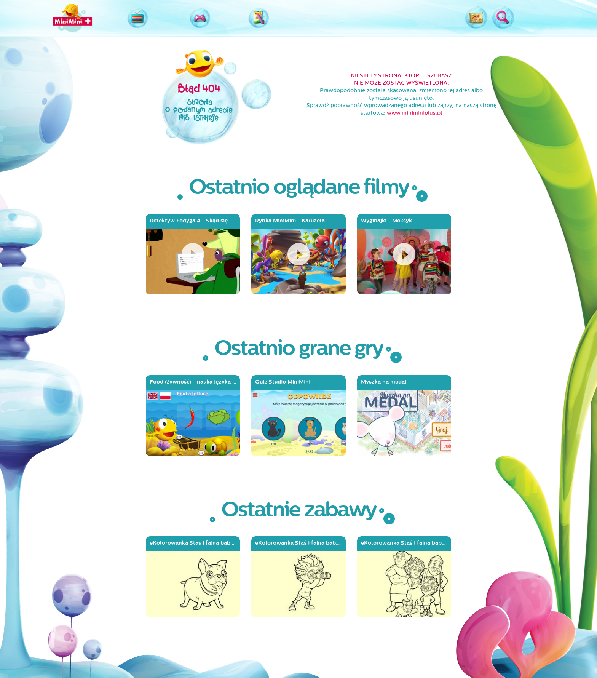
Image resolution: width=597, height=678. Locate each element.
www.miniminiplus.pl (414, 113)
